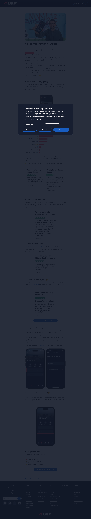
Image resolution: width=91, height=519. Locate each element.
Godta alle (61, 129)
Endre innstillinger (45, 129)
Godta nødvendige (29, 129)
